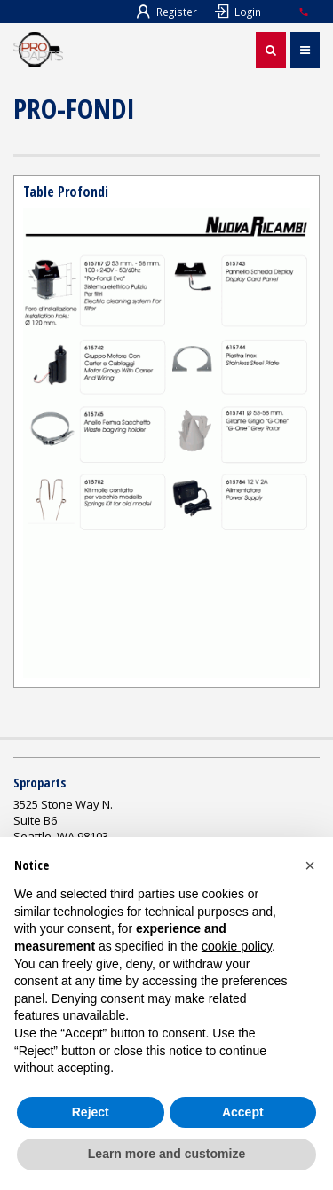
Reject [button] (90, 1112)
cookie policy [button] (237, 946)
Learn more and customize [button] (166, 1154)
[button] (310, 865)
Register (167, 11)
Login (238, 11)
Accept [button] (243, 1112)
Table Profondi (65, 191)
